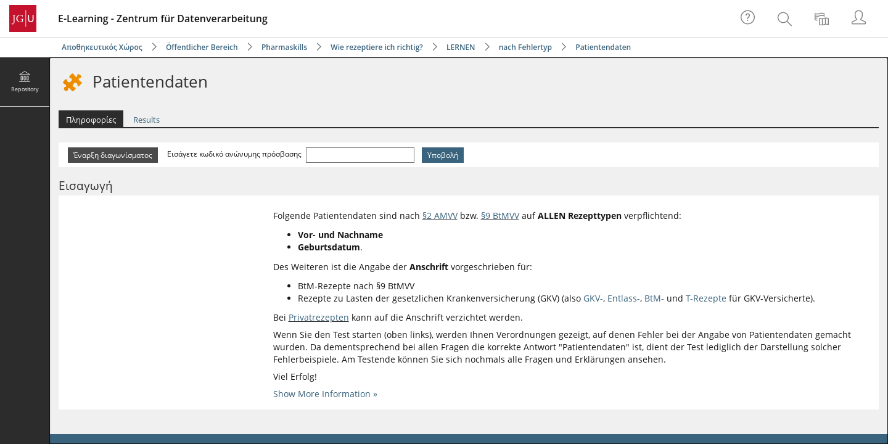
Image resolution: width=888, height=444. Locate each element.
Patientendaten (603, 47)
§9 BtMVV (500, 215)
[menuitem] (786, 18)
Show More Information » (325, 394)
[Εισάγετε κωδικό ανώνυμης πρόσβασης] (360, 155)
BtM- (654, 298)
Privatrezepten (319, 317)
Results (146, 119)
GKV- (593, 298)
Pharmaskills (284, 47)
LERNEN (460, 47)
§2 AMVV (440, 215)
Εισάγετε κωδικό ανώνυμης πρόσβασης (235, 154)
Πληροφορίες (91, 119)
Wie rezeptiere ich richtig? (377, 47)
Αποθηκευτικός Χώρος (102, 47)
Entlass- (623, 298)
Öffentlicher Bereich (202, 47)
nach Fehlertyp (525, 47)
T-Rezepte (706, 298)
